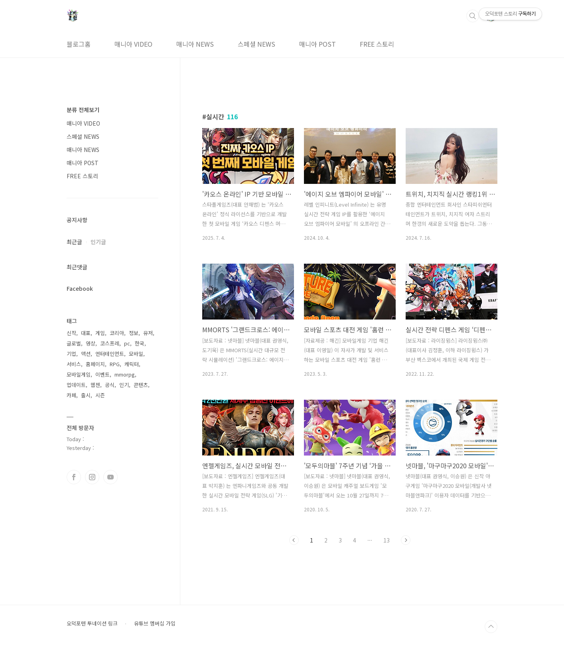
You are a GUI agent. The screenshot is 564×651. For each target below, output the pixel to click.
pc (127, 343)
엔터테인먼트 (109, 353)
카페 (71, 395)
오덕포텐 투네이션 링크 (92, 623)
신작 (71, 333)
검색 (473, 16)
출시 (86, 395)
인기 (124, 385)
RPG (115, 364)
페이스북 (74, 477)
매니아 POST (317, 44)
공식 (109, 385)
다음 (405, 540)
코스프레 (109, 343)
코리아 (117, 333)
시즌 (100, 395)
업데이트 (76, 385)
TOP (491, 626)
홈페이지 (95, 364)
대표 (86, 333)
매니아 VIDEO (133, 44)
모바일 (136, 353)
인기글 (98, 242)
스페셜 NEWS (256, 44)
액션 (86, 353)
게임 (100, 333)
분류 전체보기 (83, 110)
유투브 (110, 477)
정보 (133, 333)
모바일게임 (79, 374)
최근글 (74, 242)
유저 (148, 333)
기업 (71, 353)
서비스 (74, 364)
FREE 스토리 (377, 44)
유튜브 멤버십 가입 (155, 623)
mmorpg (124, 374)
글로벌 (74, 343)
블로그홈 (79, 44)
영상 (90, 343)
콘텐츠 (141, 385)
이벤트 (102, 374)
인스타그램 (92, 477)
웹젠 (95, 385)
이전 (294, 540)
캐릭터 (131, 364)
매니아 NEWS (195, 44)
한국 (139, 343)
